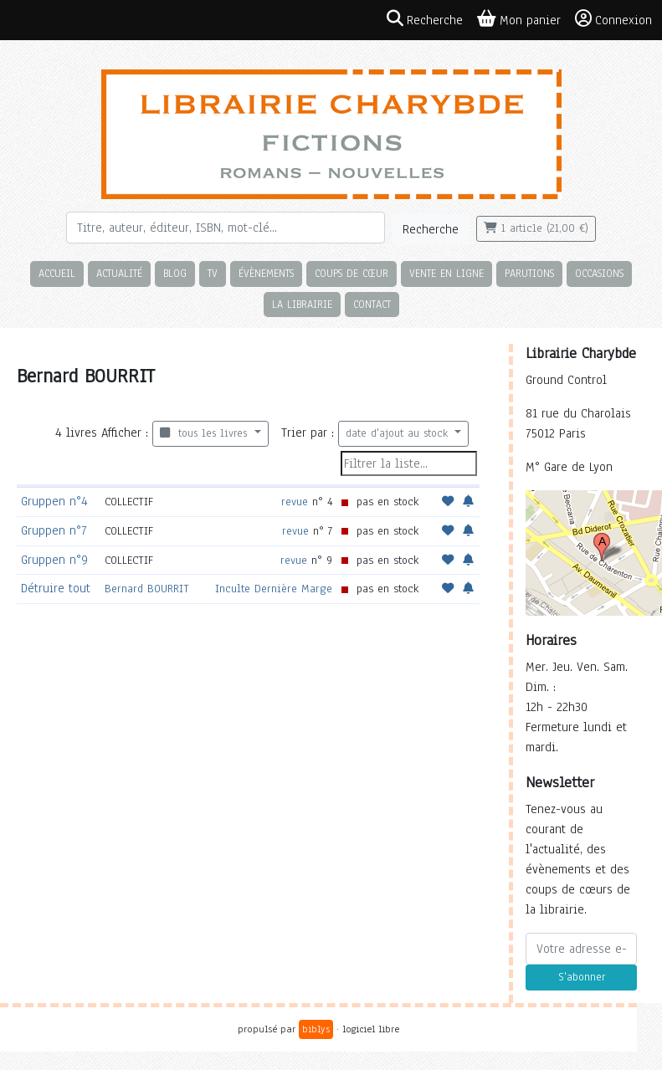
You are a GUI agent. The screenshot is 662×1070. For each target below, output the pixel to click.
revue (294, 501)
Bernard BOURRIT (147, 588)
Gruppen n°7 (53, 530)
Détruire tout (55, 588)
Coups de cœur (351, 273)
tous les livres (205, 433)
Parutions (529, 273)
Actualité (119, 273)
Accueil (56, 273)
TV (213, 273)
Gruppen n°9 (54, 559)
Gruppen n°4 (54, 501)
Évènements (266, 273)
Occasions (599, 273)
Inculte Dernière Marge (273, 588)
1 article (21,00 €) (536, 228)
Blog (175, 273)
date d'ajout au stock (399, 433)
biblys (316, 1029)
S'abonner (581, 977)
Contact (372, 304)
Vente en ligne (446, 273)
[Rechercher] (225, 227)
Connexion (613, 19)
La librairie (302, 304)
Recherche (431, 229)
